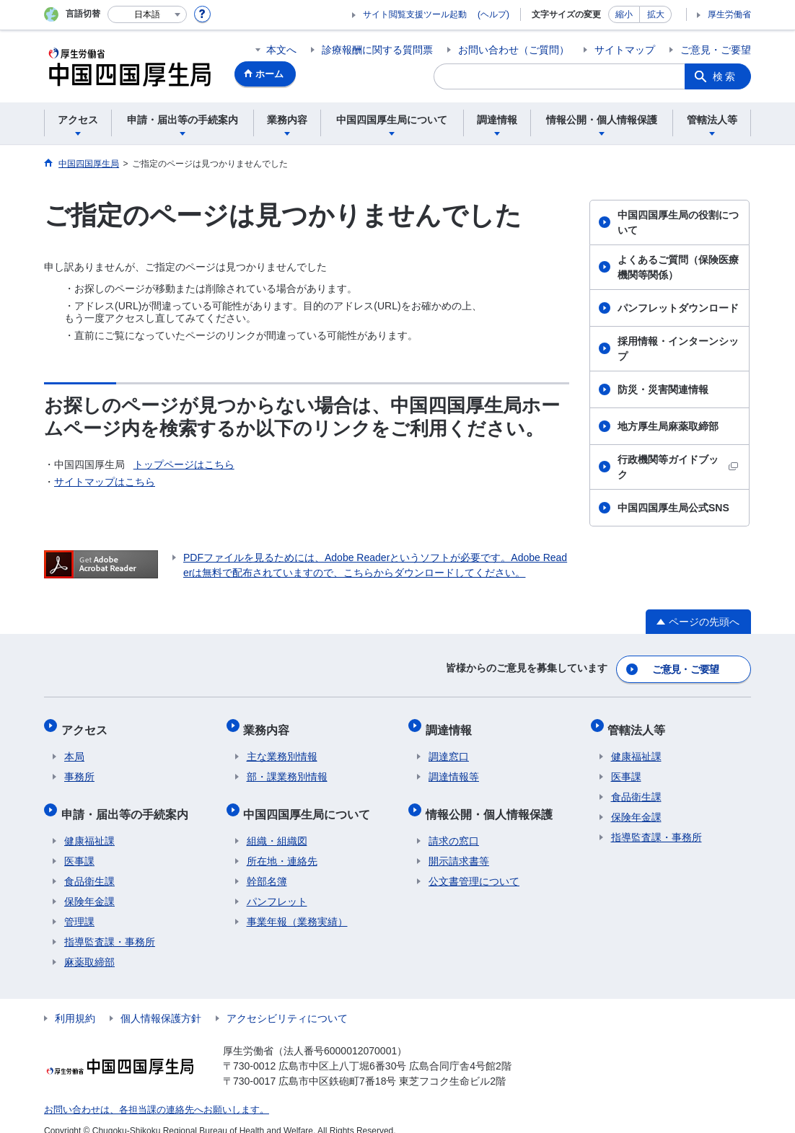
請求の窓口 (454, 825)
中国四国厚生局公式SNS (673, 507)
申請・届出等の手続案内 (127, 801)
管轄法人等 (640, 723)
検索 (725, 76)
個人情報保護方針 (160, 1002)
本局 (74, 747)
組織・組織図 (277, 825)
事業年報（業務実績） (297, 906)
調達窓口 (449, 747)
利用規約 (75, 1002)
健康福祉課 (89, 825)
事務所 (79, 767)
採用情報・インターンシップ (678, 348)
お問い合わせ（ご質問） (513, 50)
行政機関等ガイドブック (678, 467)
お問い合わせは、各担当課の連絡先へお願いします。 (148, 1094)
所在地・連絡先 (282, 845)
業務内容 (270, 723)
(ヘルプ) (493, 14)
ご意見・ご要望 (715, 50)
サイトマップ (624, 50)
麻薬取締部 (89, 946)
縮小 (624, 14)
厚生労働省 (729, 14)
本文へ (281, 50)
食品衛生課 (89, 865)
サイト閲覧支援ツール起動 (415, 14)
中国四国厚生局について (310, 801)
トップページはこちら (183, 464)
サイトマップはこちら (104, 482)
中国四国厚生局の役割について (678, 222)
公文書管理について (474, 865)
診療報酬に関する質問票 (377, 50)
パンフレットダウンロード (678, 308)
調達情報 (452, 723)
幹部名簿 (267, 865)
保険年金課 (89, 885)
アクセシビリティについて (287, 1002)
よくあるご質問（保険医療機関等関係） (678, 267)
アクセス (87, 723)
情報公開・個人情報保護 (492, 801)
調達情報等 (454, 767)
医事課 (79, 845)
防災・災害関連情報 (663, 389)
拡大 (655, 14)
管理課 (79, 906)
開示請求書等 (459, 845)
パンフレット (277, 885)
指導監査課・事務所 (109, 926)
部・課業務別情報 (287, 767)
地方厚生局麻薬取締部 (668, 426)
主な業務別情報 (282, 747)
